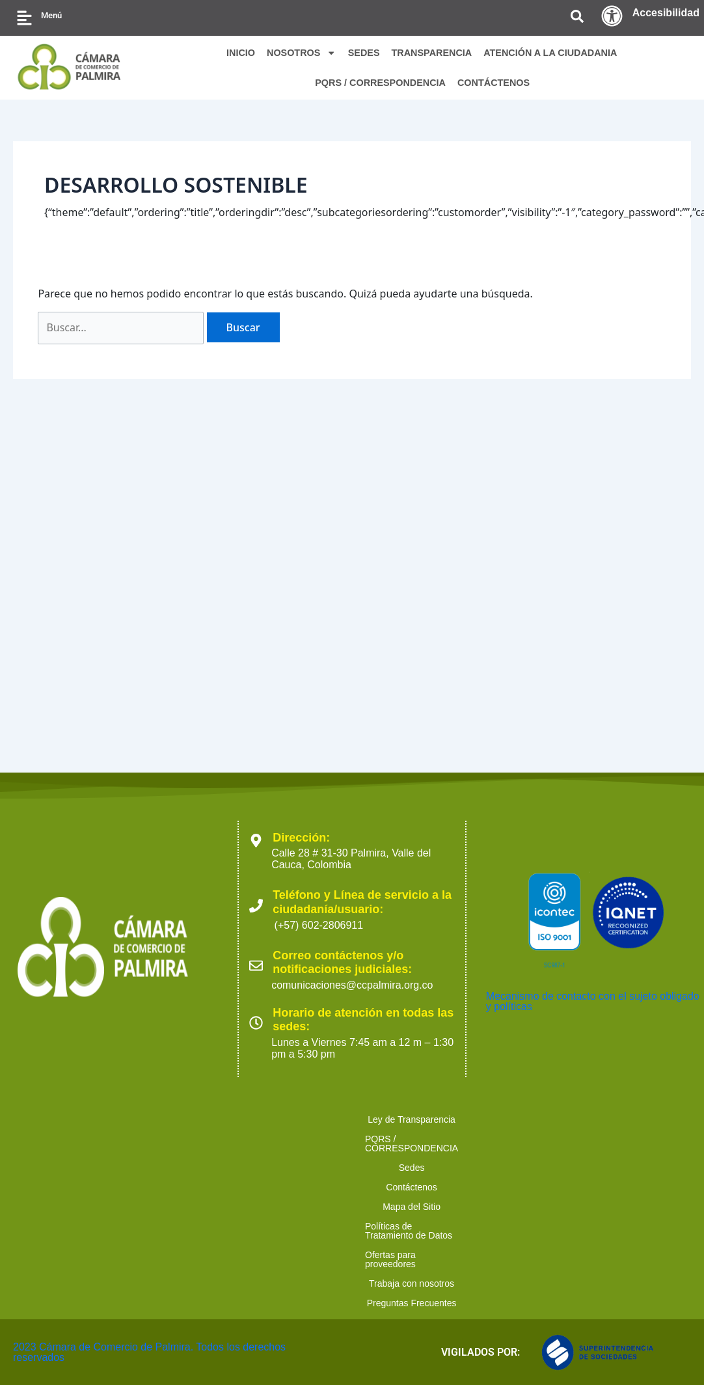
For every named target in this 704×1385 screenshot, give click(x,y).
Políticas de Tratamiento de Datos (591, 1283)
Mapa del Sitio (468, 1283)
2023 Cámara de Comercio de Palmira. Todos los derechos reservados (149, 1352)
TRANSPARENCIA (432, 53)
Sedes (323, 1283)
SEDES (364, 53)
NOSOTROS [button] (301, 53)
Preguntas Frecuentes (472, 1303)
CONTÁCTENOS (493, 82)
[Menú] (24, 18)
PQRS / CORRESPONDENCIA (380, 82)
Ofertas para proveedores (239, 1303)
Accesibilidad (665, 12)
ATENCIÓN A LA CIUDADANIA (550, 53)
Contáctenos (388, 1283)
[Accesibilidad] (612, 16)
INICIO (240, 53)
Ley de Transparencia (88, 1283)
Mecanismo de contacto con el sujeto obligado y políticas (592, 1165)
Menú (51, 15)
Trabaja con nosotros (358, 1303)
